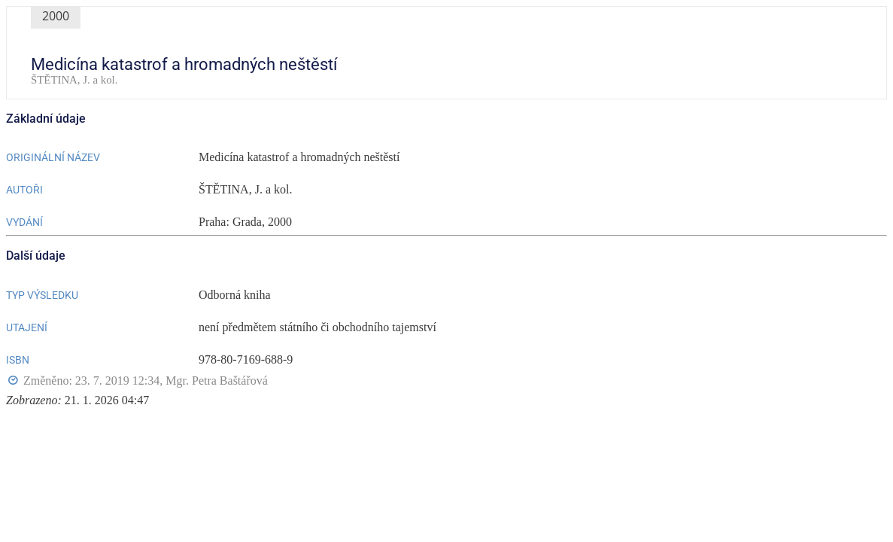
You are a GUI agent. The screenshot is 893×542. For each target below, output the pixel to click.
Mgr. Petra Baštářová (217, 380)
